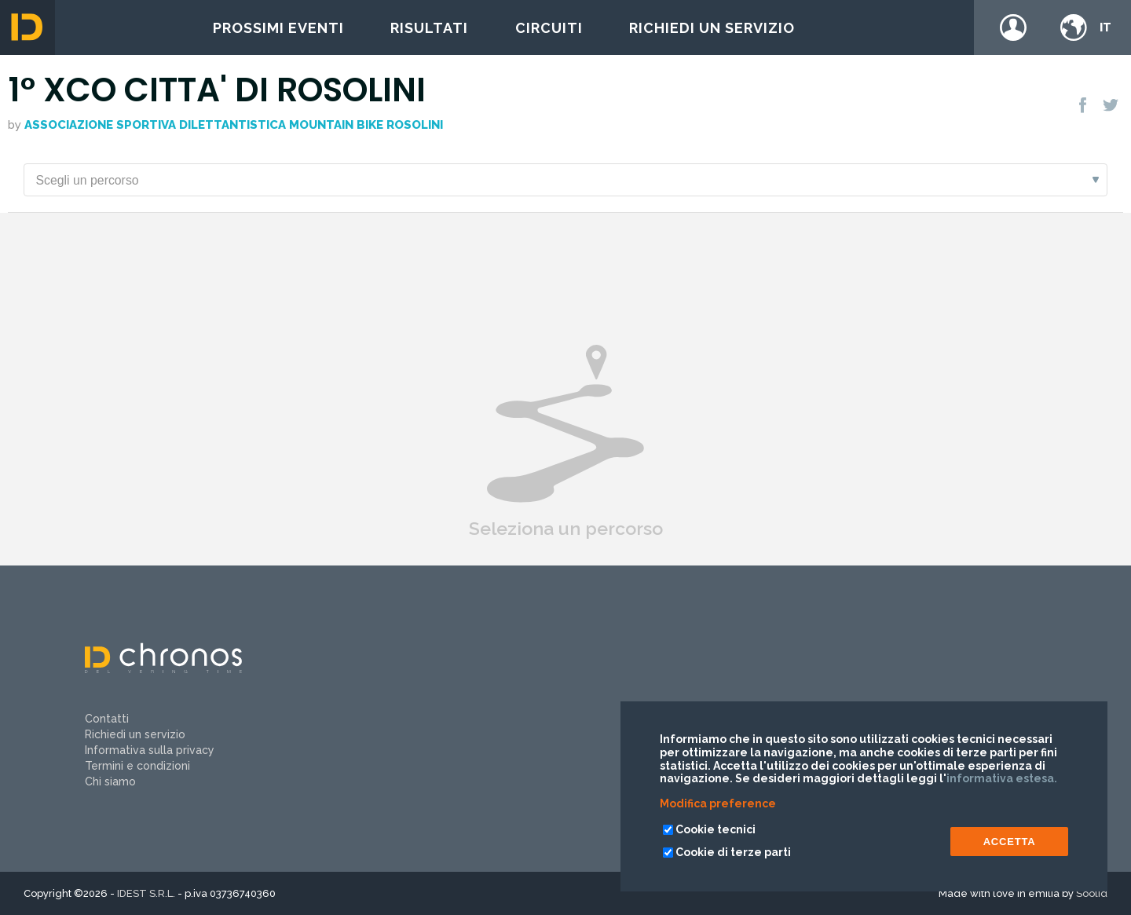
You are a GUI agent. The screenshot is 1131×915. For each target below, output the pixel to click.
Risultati (429, 28)
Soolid (1091, 893)
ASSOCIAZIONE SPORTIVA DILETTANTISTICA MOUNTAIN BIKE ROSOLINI (233, 125)
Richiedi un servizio (712, 28)
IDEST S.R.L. (146, 893)
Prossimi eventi (278, 28)
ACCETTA (1009, 841)
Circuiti (549, 28)
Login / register (1013, 27)
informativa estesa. (1001, 778)
